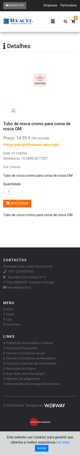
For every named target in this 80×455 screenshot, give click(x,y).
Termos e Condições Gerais (24, 353)
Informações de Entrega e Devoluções (31, 384)
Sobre (8, 314)
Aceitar (41, 448)
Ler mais (62, 442)
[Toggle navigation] (53, 21)
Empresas (50, 5)
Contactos (12, 324)
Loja (7, 319)
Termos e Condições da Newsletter (29, 358)
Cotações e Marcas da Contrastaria (29, 363)
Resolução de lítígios (19, 368)
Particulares (68, 5)
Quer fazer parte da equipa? (24, 374)
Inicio (8, 309)
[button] (8, 80)
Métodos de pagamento (21, 379)
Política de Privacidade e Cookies (28, 343)
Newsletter (15, 5)
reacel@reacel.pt (17, 287)
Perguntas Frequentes (20, 348)
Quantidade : (13, 184)
